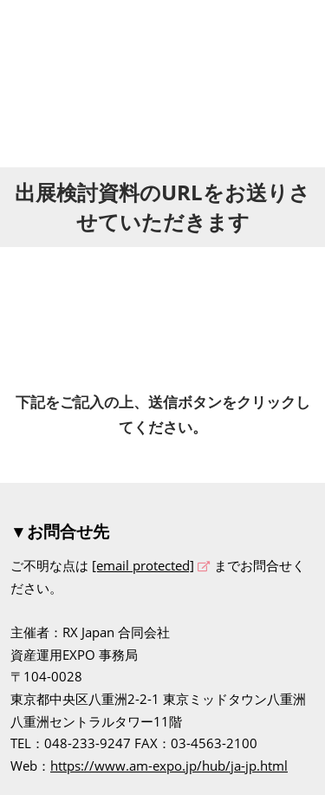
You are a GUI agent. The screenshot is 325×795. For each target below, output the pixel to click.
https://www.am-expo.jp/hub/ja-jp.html (169, 765)
